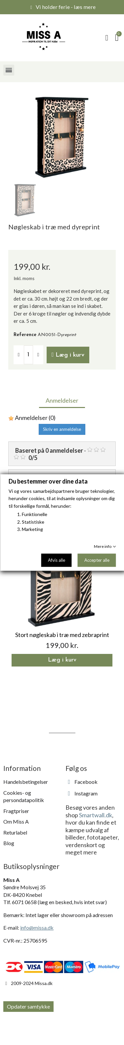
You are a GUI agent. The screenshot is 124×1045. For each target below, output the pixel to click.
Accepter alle (96, 560)
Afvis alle (56, 560)
